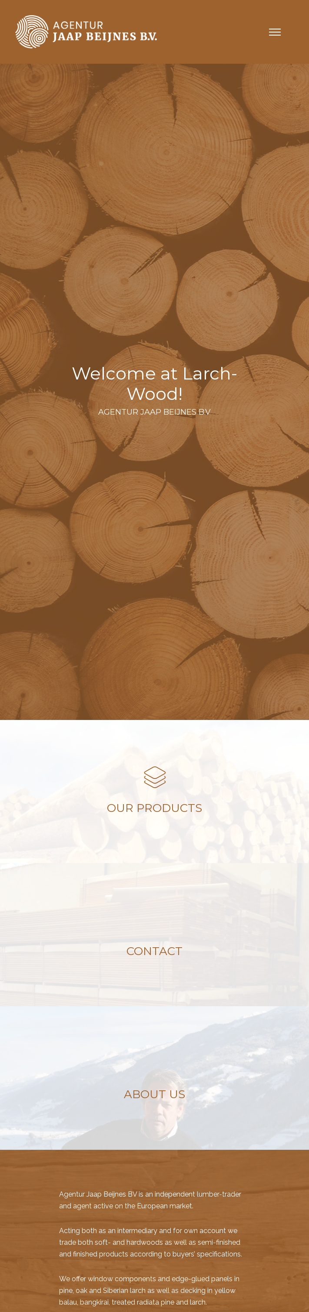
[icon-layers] (155, 778)
